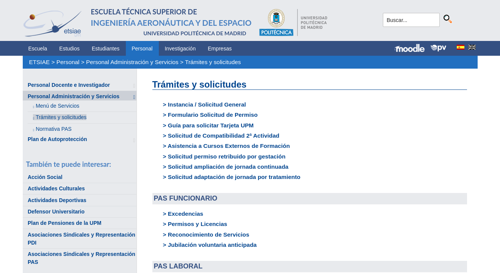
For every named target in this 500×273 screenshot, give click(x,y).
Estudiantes (105, 49)
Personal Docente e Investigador (69, 85)
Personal (142, 49)
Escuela (37, 49)
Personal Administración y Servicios (132, 62)
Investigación (180, 49)
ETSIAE (39, 62)
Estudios (69, 49)
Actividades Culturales (56, 188)
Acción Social (45, 177)
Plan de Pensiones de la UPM (65, 223)
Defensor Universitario (56, 212)
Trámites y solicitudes (213, 62)
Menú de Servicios (57, 106)
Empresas (220, 49)
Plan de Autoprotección (57, 139)
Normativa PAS (54, 129)
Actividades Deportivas (57, 200)
